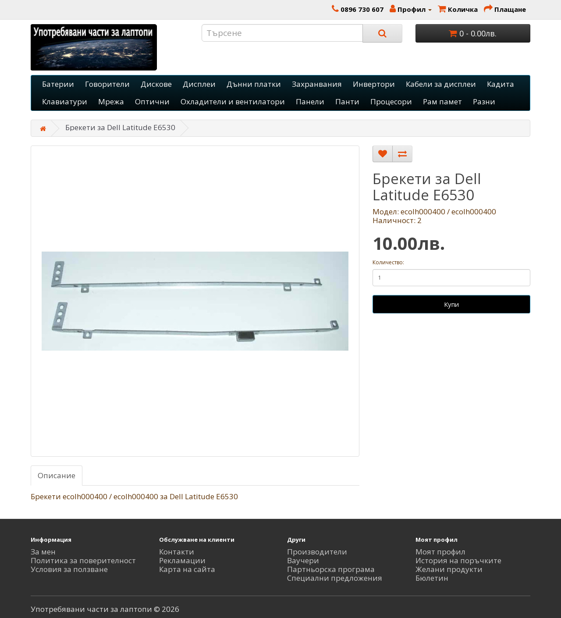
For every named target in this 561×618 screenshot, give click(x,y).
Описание (56, 475)
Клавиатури (64, 101)
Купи (451, 304)
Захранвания (317, 84)
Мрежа (111, 101)
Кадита (500, 84)
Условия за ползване (69, 569)
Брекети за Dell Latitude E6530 (120, 127)
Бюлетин (431, 578)
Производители (317, 552)
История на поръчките (458, 560)
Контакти (176, 552)
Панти (347, 101)
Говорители (107, 84)
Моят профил (440, 552)
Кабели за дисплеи (441, 84)
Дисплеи (199, 84)
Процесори (391, 101)
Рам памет (442, 101)
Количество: (388, 262)
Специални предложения (334, 578)
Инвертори (374, 84)
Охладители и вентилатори (233, 101)
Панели (310, 101)
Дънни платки (254, 84)
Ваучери (303, 560)
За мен (43, 552)
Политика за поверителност (83, 560)
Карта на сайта (187, 569)
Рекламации (182, 560)
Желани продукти (449, 569)
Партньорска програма (331, 569)
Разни (484, 101)
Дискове (156, 84)
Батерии (58, 84)
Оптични (152, 101)
